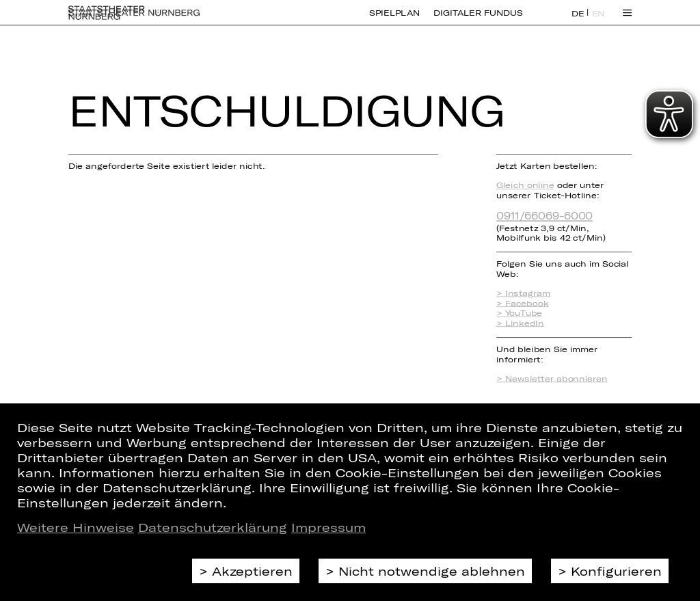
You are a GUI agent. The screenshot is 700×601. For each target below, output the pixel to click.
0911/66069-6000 (544, 215)
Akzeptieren (252, 570)
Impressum (328, 527)
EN (598, 21)
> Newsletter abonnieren (552, 378)
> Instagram (523, 293)
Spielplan (394, 20)
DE (577, 21)
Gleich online (525, 185)
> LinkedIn (520, 323)
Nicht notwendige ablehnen (431, 570)
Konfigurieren (616, 570)
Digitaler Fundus (477, 20)
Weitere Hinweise (75, 527)
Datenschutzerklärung (212, 527)
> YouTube (519, 313)
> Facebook (522, 303)
